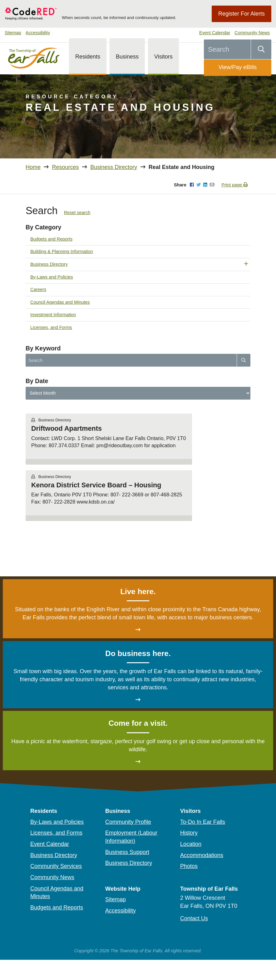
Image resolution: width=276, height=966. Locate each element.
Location (190, 844)
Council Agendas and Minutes (60, 302)
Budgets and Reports (51, 239)
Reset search (77, 212)
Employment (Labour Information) (131, 837)
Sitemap (13, 32)
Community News (252, 32)
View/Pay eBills (238, 67)
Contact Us (194, 918)
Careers (38, 289)
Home (33, 167)
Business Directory (113, 167)
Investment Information (53, 314)
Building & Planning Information (61, 251)
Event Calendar (214, 32)
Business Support (127, 852)
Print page (234, 184)
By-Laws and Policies (51, 276)
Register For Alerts (241, 14)
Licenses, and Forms (51, 327)
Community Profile (128, 822)
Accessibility (38, 32)
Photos (189, 866)
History (189, 833)
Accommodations (201, 855)
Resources (65, 167)
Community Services (56, 866)
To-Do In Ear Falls (202, 822)
